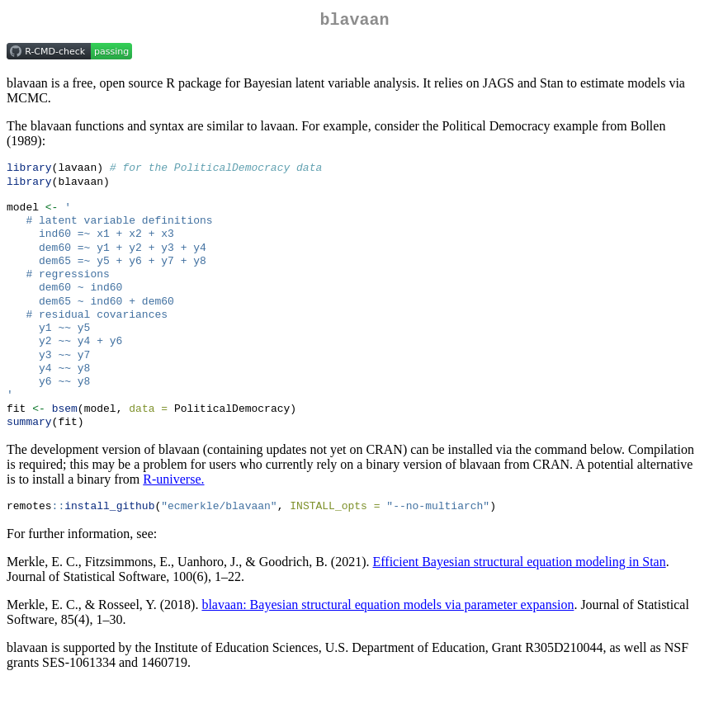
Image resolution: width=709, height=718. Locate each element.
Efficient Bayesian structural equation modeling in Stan (519, 596)
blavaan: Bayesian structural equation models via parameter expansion (387, 639)
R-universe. (173, 512)
